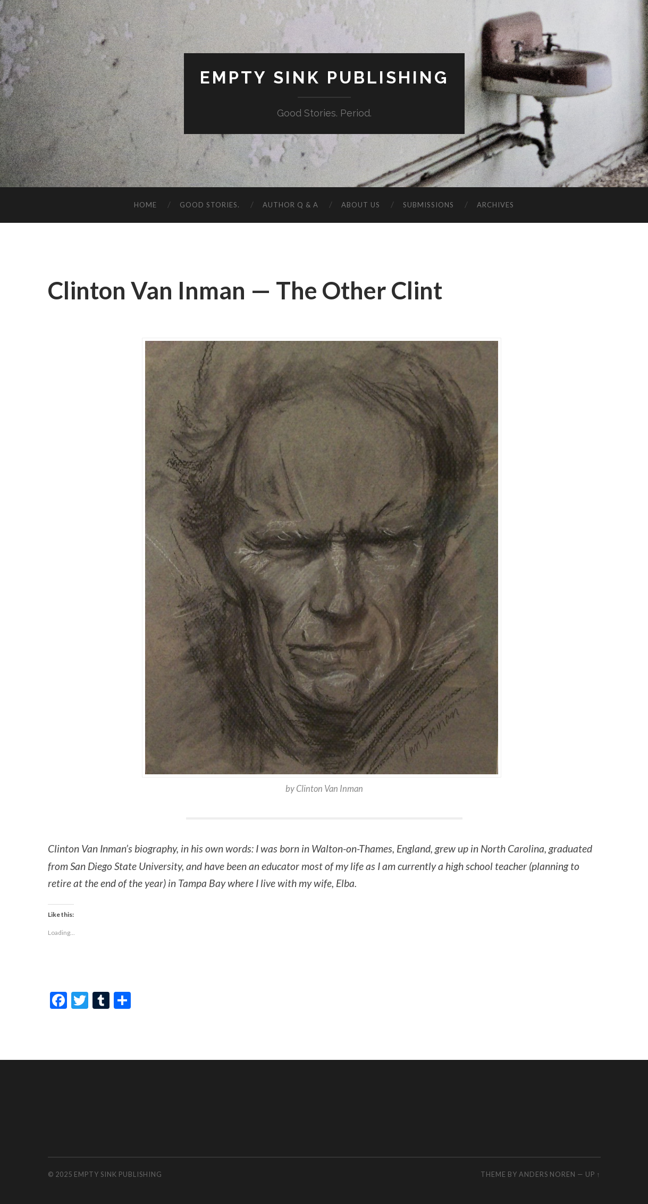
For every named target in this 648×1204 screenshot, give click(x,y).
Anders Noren (547, 1174)
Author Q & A (290, 204)
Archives (495, 204)
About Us (360, 204)
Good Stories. (210, 204)
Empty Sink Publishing (324, 77)
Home (145, 204)
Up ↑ (592, 1174)
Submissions (428, 204)
